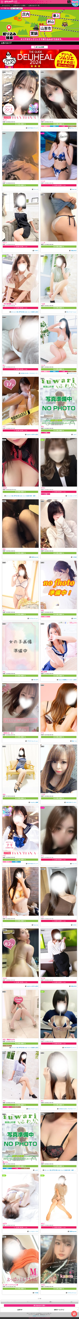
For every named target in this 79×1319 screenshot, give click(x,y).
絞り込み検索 (40, 47)
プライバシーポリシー (41, 1315)
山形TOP (19, 1309)
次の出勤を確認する (20, 124)
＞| (71, 1301)
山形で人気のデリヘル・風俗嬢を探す (12, 3)
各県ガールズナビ (59, 1309)
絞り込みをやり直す (39, 1305)
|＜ (8, 1301)
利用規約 (34, 1315)
